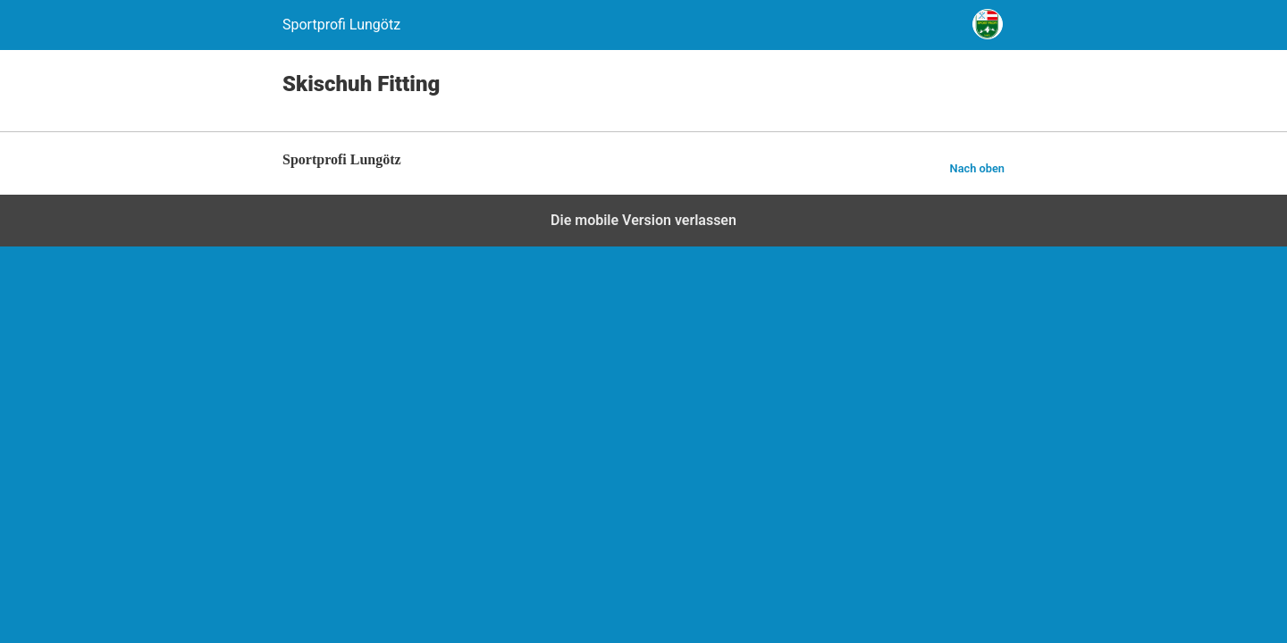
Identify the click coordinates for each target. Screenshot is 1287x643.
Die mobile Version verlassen (643, 220)
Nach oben (977, 168)
